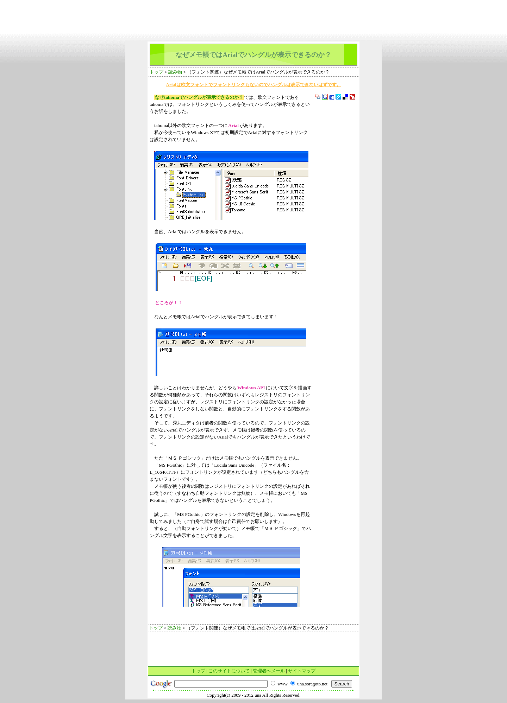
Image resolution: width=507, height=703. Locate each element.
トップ (156, 72)
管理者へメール (269, 670)
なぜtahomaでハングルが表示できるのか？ (199, 97)
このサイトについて (229, 670)
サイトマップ (301, 670)
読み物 (175, 72)
